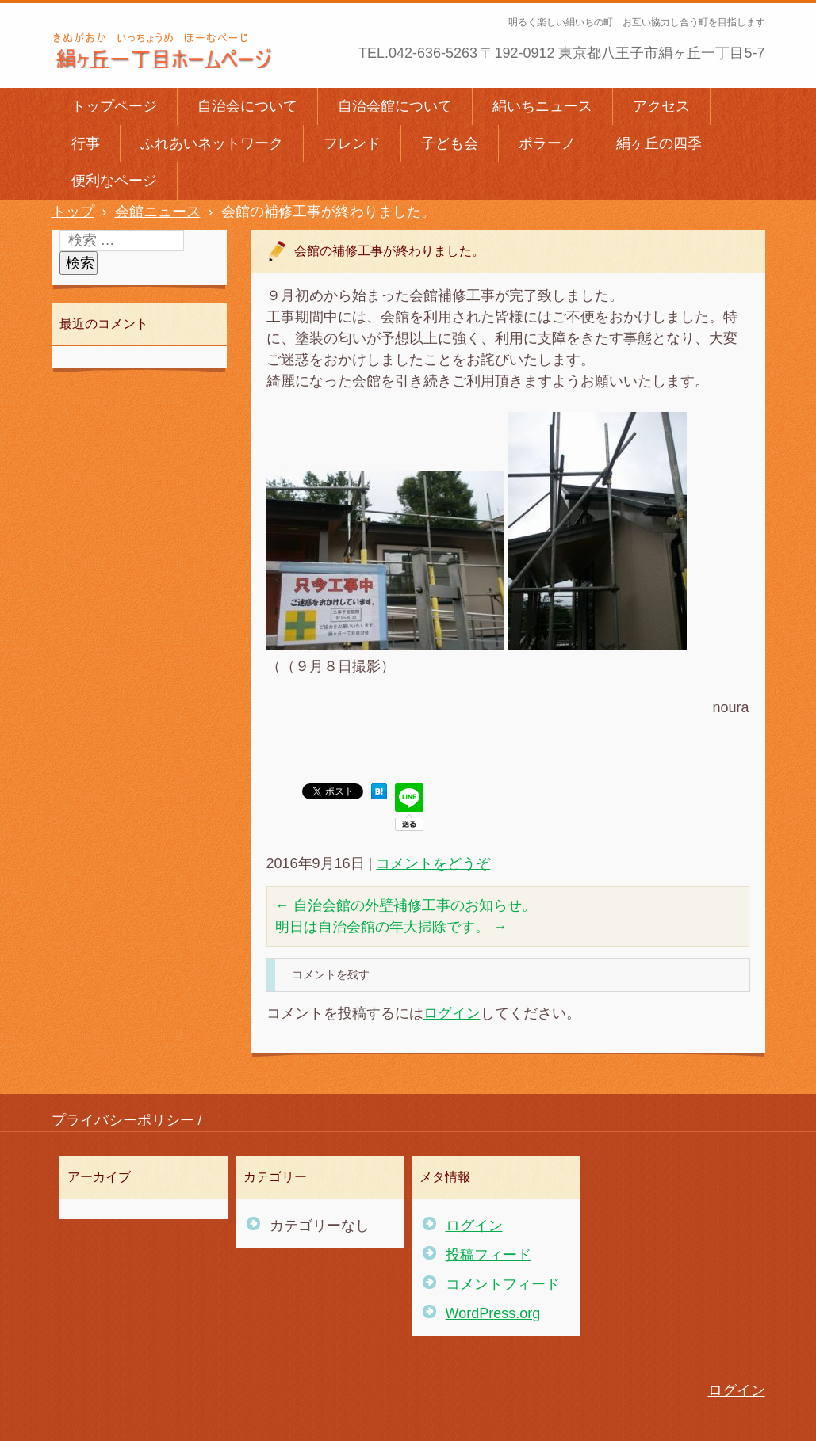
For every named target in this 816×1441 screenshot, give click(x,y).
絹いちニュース (542, 106)
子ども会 (449, 143)
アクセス (661, 106)
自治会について (247, 106)
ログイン (452, 1013)
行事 (85, 143)
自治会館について (395, 106)
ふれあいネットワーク (211, 143)
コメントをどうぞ (433, 863)
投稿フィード (488, 1255)
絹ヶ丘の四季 (659, 143)
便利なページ (114, 181)
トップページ (114, 106)
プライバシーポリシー (123, 1120)
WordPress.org (493, 1313)
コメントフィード (503, 1284)
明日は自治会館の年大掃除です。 (391, 927)
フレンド (352, 143)
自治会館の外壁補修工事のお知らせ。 (405, 905)
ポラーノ (547, 143)
